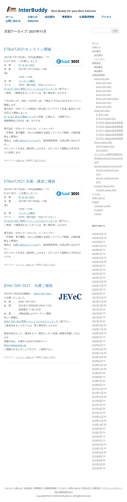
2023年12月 (97, 257)
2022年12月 (97, 281)
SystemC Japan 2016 (104, 186)
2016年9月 (97, 428)
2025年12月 (97, 233)
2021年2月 (97, 317)
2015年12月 (97, 444)
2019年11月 (97, 352)
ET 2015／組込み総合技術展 (109, 138)
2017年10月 (97, 396)
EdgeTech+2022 (102, 110)
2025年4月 (97, 241)
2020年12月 (97, 325)
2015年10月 (97, 452)
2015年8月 (97, 456)
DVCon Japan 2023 (103, 142)
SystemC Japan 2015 (106, 190)
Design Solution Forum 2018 (108, 166)
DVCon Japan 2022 (105, 146)
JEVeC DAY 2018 (103, 106)
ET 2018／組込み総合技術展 (109, 126)
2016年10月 (97, 424)
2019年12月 (97, 348)
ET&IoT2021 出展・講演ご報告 (29, 181)
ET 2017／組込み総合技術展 (109, 130)
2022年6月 (97, 293)
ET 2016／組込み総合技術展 (109, 134)
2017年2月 (97, 412)
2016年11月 (97, 420)
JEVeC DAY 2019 (103, 102)
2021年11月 (97, 301)
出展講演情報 (86, 16)
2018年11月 (97, 368)
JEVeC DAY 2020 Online (107, 98)
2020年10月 (97, 333)
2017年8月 (97, 400)
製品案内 (98, 70)
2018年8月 (97, 376)
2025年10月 (97, 237)
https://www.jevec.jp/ (15, 345)
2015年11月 (97, 448)
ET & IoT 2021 (102, 114)
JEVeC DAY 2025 (101, 78)
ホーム (9, 16)
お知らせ (33, 16)
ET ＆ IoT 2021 (27, 65)
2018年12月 (97, 364)
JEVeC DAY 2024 (103, 82)
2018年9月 (97, 372)
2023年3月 (97, 269)
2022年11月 (97, 285)
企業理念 (96, 488)
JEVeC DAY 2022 (103, 90)
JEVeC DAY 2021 (43, 293)
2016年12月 (97, 416)
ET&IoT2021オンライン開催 (27, 49)
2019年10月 (97, 356)
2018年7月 (97, 380)
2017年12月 (97, 388)
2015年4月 (97, 468)
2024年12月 (97, 245)
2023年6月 (97, 265)
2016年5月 (97, 440)
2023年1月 (97, 277)
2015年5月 (97, 464)
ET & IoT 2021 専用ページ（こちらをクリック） (29, 88)
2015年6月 (97, 460)
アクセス (106, 16)
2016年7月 (97, 432)
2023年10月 (97, 261)
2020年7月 (97, 336)
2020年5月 (97, 344)
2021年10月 (97, 305)
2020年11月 (97, 329)
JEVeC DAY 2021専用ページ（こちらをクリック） (30, 321)
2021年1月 (97, 321)
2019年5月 (97, 360)
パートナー (99, 58)
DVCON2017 (102, 150)
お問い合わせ (13, 21)
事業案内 (67, 16)
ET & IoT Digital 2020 (106, 118)
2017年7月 (97, 404)
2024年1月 (97, 253)
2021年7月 (97, 309)
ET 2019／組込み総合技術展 (109, 122)
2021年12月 (97, 297)
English (33, 21)
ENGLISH (86, 488)
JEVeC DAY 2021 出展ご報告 (28, 285)
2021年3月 (97, 313)
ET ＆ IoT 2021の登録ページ (19, 116)
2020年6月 (97, 340)
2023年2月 (97, 273)
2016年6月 (97, 436)
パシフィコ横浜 (27, 80)
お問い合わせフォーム (24, 140)
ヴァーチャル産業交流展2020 (108, 154)
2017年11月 (97, 392)
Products (98, 209)
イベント (20, 264)
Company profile (102, 205)
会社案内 (50, 16)
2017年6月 (97, 408)
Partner (98, 213)
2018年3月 (97, 384)
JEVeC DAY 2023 (103, 86)
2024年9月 (97, 249)
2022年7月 (97, 289)
